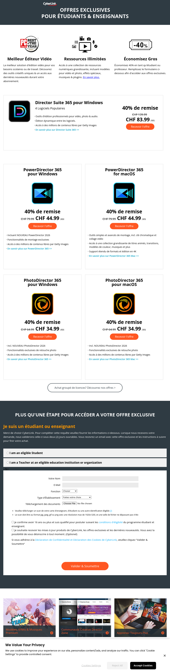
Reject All (117, 665)
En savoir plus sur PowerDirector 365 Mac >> (114, 255)
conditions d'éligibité (111, 522)
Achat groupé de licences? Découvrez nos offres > (85, 388)
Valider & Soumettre (85, 566)
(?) (111, 510)
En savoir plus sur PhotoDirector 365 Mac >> (113, 359)
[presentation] (85, 553)
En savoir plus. (91, 77)
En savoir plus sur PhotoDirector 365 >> (29, 359)
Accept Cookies (143, 665)
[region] (85, 655)
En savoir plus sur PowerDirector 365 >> (29, 248)
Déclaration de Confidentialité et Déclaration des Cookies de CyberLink (76, 539)
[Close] (164, 655)
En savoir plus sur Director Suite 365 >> (57, 129)
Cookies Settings (91, 665)
